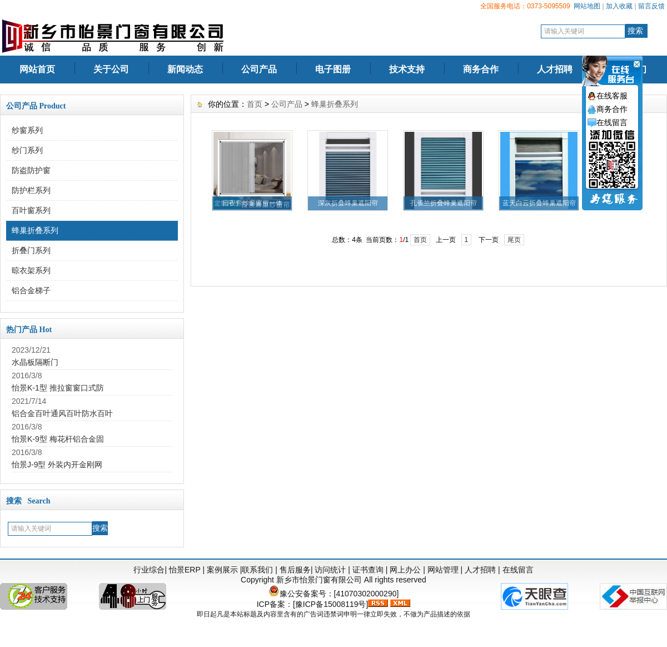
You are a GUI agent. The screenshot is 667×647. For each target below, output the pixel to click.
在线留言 (518, 569)
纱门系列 (27, 150)
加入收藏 (619, 6)
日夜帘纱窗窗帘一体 (252, 203)
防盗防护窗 (31, 170)
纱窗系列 (27, 130)
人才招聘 (555, 69)
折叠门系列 (31, 250)
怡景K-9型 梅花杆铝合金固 (58, 438)
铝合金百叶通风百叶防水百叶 (62, 413)
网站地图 (587, 6)
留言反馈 (651, 6)
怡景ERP (185, 569)
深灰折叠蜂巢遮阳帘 (348, 203)
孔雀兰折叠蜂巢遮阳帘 (443, 203)
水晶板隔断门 (35, 362)
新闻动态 (185, 69)
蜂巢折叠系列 (35, 230)
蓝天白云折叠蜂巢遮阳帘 (539, 203)
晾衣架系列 (31, 270)
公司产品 (259, 69)
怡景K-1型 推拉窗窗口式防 (58, 387)
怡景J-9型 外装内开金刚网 (57, 464)
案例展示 (222, 569)
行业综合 (149, 569)
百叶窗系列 (31, 210)
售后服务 (295, 569)
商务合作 (481, 69)
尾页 (514, 240)
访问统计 (330, 569)
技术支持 (407, 69)
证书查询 (368, 569)
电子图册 (333, 69)
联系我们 (257, 569)
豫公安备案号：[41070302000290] (333, 593)
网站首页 (37, 69)
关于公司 (111, 69)
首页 (254, 104)
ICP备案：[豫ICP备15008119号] (313, 604)
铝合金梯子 (31, 290)
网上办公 (405, 569)
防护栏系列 (31, 190)
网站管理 (443, 569)
